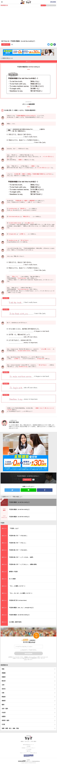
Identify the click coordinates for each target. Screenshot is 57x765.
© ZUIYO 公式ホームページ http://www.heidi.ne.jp (29, 761)
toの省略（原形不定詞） (15, 622)
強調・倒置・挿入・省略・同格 (10, 728)
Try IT (28, 2)
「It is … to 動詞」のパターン (17, 586)
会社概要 (28, 746)
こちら (25, 659)
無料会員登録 (53, 1)
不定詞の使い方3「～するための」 (18, 550)
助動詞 (3, 677)
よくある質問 (28, 749)
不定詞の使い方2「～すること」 (18, 542)
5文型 (3, 724)
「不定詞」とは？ (14, 528)
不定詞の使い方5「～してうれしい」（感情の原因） (23, 564)
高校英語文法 (4, 665)
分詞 (3, 684)
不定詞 (2, 522)
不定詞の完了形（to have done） (18, 600)
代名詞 (3, 712)
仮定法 (3, 688)
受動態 (3, 673)
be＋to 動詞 (12, 578)
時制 (3, 669)
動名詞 (3, 680)
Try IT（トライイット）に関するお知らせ (28, 752)
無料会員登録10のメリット (28, 744)
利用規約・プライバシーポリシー (28, 747)
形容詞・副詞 (5, 720)
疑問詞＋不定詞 (13, 571)
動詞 (3, 704)
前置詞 (3, 716)
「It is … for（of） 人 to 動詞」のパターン (20, 593)
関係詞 (3, 696)
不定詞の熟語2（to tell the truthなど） (19, 502)
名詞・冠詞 (5, 708)
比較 (3, 692)
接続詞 (3, 700)
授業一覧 (28, 751)
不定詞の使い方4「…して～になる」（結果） (21, 557)
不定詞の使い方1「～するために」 (18, 535)
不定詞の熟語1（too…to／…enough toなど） (21, 607)
